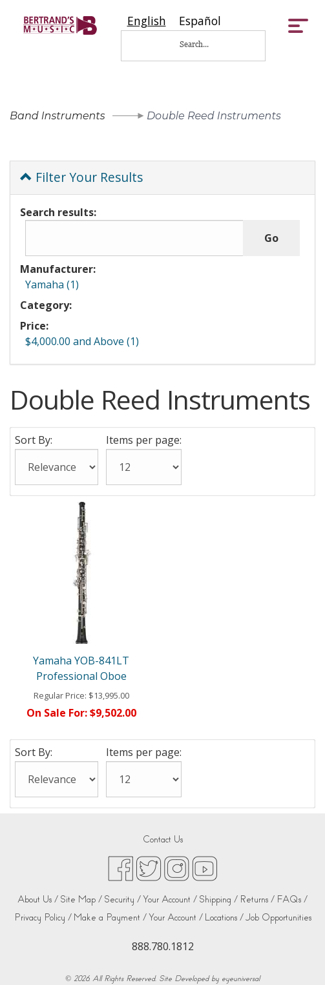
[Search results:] (134, 238)
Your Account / (170, 899)
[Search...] (203, 44)
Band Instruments (57, 116)
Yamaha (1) (52, 284)
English (146, 21)
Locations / (224, 917)
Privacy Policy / (43, 917)
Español (200, 21)
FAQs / (292, 899)
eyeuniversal (241, 978)
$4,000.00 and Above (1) (82, 341)
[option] (200, 21)
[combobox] (147, 21)
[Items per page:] (144, 467)
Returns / (257, 899)
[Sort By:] (56, 467)
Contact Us (163, 839)
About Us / (37, 899)
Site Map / (81, 899)
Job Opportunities (278, 917)
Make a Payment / (110, 917)
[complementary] (296, 956)
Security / (122, 899)
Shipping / (218, 899)
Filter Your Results (81, 177)
